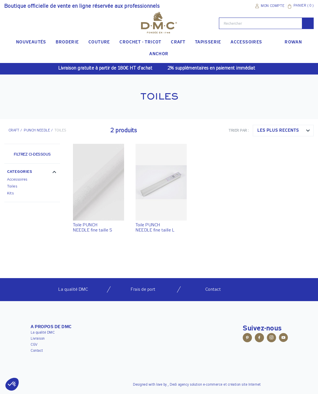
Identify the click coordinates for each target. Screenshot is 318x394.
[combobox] (283, 130)
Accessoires (17, 179)
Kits (10, 193)
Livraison (38, 339)
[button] (32, 172)
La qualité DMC (43, 332)
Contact (37, 351)
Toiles (12, 186)
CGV (34, 345)
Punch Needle (37, 130)
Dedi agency (179, 385)
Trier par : (239, 131)
